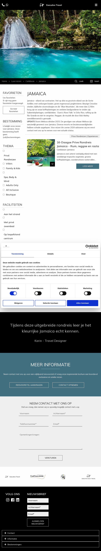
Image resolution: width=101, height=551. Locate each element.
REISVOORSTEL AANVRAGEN (29, 385)
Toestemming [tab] (17, 254)
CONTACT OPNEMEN (68, 385)
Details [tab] (50, 254)
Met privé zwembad (9, 224)
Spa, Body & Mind (10, 179)
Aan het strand (12, 214)
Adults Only (12, 185)
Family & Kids (13, 168)
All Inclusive (12, 189)
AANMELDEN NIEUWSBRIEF (37, 522)
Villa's (9, 163)
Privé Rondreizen (10, 157)
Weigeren (18, 303)
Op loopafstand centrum (12, 236)
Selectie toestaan (50, 303)
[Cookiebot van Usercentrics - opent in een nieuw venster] (87, 247)
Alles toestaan (82, 303)
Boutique (11, 194)
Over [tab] (83, 254)
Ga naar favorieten (13, 110)
